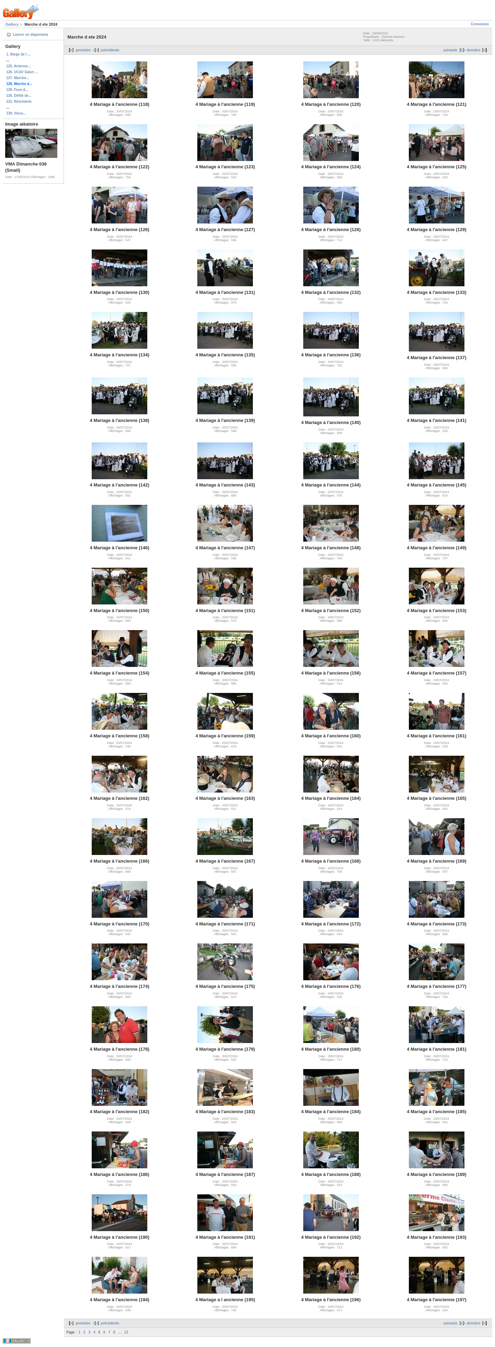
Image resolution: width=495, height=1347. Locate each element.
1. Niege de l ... (18, 54)
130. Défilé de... (18, 96)
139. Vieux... (16, 113)
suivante (450, 50)
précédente (110, 50)
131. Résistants (19, 101)
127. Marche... (17, 78)
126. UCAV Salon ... (22, 72)
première (83, 50)
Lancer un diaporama (30, 34)
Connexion (480, 24)
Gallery (12, 24)
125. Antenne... (18, 66)
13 (126, 1332)
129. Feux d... (17, 90)
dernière (473, 50)
